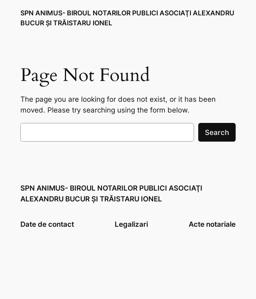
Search (217, 132)
